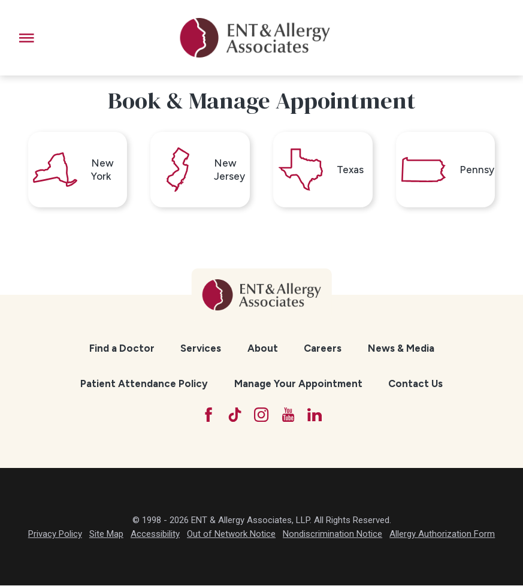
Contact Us (415, 384)
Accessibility (155, 535)
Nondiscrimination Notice (332, 535)
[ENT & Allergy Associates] (255, 37)
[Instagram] (261, 415)
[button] (26, 38)
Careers (322, 349)
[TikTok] (234, 415)
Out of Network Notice (231, 535)
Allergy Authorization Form (442, 535)
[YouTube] (288, 415)
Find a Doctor (122, 349)
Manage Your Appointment (298, 384)
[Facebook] (208, 415)
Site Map (106, 535)
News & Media (401, 349)
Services (200, 349)
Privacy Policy (55, 535)
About (262, 349)
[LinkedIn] (315, 415)
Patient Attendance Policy (144, 384)
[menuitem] (122, 350)
